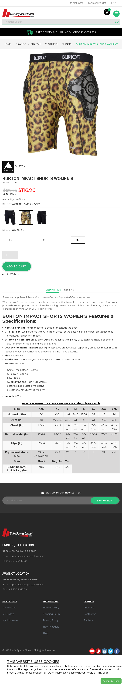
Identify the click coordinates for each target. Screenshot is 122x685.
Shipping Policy (51, 612)
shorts (66, 44)
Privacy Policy (50, 618)
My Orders (8, 612)
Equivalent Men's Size (17, 452)
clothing (51, 44)
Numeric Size (17, 412)
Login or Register (97, 3)
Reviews (88, 618)
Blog (45, 631)
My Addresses (10, 618)
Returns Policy (51, 606)
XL (77, 240)
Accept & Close (111, 681)
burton (35, 44)
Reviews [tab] (69, 288)
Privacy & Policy (94, 672)
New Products (51, 625)
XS (10, 240)
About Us (89, 606)
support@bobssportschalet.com (27, 554)
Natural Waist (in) (17, 432)
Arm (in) (16, 418)
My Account (9, 606)
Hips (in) (16, 441)
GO (117, 21)
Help (114, 3)
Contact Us (90, 612)
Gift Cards (76, 3)
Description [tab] (53, 288)
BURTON (20, 166)
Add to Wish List (11, 273)
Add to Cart (16, 266)
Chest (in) (17, 423)
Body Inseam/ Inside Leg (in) (17, 467)
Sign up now (104, 498)
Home (7, 44)
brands (21, 44)
